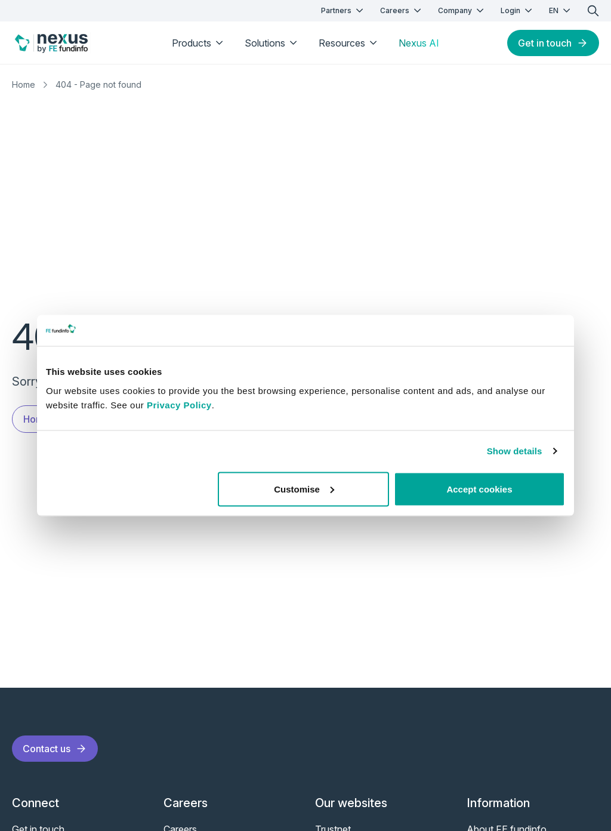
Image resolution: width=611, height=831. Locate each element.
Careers (402, 10)
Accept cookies (479, 489)
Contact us (55, 749)
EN (561, 10)
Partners (343, 10)
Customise (304, 489)
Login (518, 10)
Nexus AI (419, 43)
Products (199, 43)
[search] (593, 10)
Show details (514, 451)
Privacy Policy (179, 404)
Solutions (272, 43)
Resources (349, 43)
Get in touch (553, 43)
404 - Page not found (98, 84)
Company (462, 10)
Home (23, 84)
